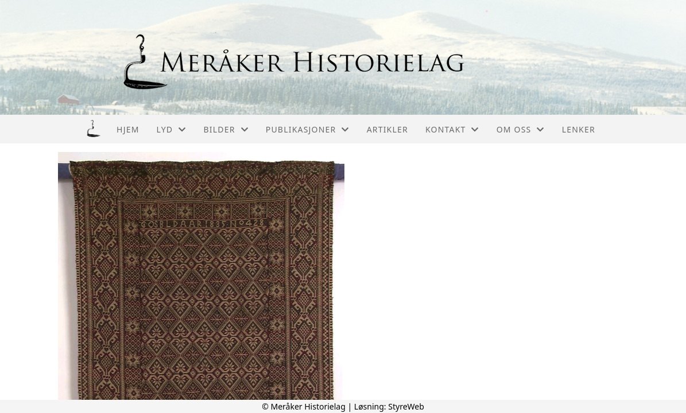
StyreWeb (406, 406)
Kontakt (452, 129)
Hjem (128, 129)
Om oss (521, 129)
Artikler (387, 129)
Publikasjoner (308, 129)
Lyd (172, 129)
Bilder (225, 129)
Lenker (578, 129)
